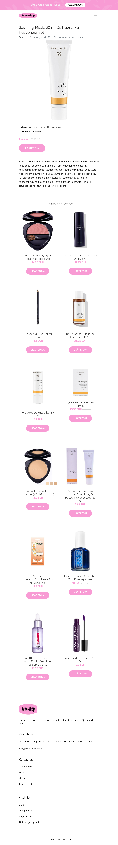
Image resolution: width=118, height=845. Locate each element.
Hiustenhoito (26, 766)
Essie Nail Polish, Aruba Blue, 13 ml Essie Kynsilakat (80, 578)
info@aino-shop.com (30, 748)
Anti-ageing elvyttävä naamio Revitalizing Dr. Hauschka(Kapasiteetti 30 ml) (80, 496)
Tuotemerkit (39, 127)
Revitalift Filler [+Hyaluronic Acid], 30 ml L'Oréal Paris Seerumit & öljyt (37, 661)
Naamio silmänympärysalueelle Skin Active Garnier (38, 579)
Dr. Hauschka (54, 127)
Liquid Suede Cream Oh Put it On (80, 659)
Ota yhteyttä (26, 810)
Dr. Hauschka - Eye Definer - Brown (38, 335)
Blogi (21, 804)
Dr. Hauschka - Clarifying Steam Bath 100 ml (80, 335)
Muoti (22, 778)
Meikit (22, 772)
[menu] (95, 14)
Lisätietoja (32, 148)
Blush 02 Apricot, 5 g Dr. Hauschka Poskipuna (37, 257)
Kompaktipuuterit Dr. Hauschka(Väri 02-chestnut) (37, 492)
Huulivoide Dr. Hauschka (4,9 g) (37, 414)
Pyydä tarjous (75, 5)
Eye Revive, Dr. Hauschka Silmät (80, 404)
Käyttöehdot (26, 816)
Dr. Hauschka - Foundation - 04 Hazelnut (80, 257)
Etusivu (22, 37)
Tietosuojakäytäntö (29, 822)
